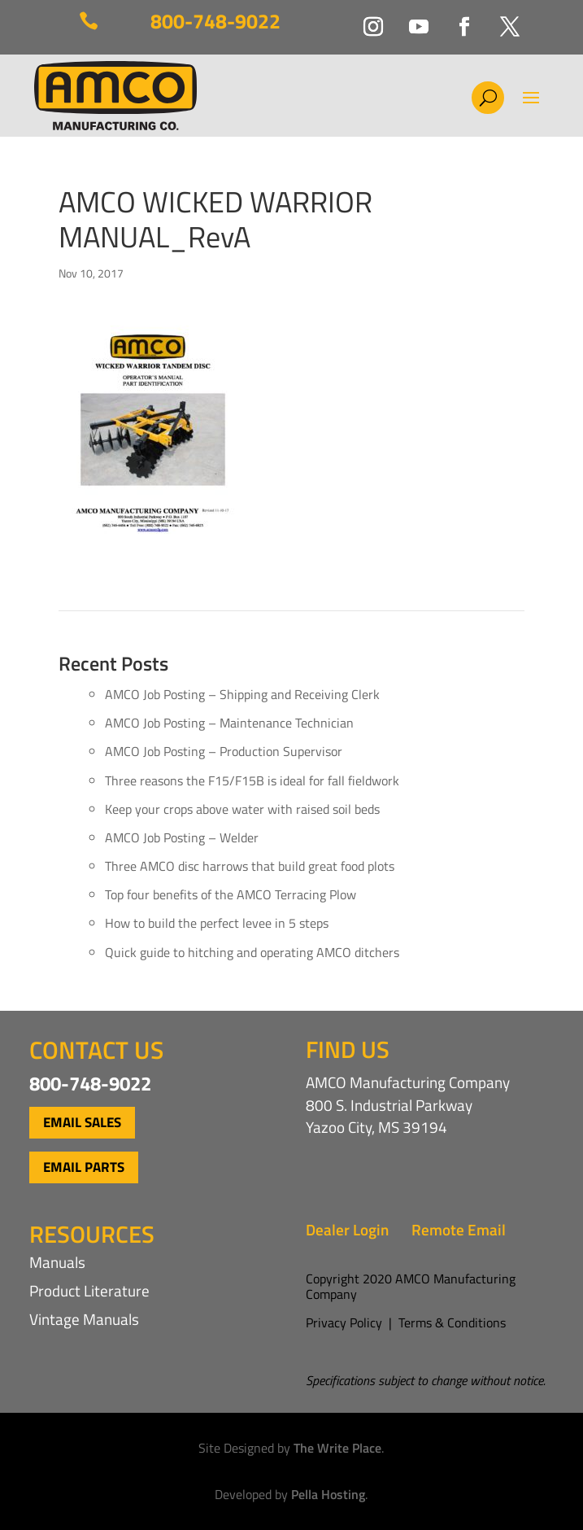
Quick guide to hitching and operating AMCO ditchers (252, 952)
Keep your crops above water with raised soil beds (242, 809)
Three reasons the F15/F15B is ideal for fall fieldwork (252, 780)
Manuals (57, 1262)
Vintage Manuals (84, 1319)
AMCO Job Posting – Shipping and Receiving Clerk (242, 694)
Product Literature (89, 1290)
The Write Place (337, 1448)
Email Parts (83, 1167)
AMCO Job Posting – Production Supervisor (223, 751)
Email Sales (82, 1122)
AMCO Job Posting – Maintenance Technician (229, 722)
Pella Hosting (328, 1494)
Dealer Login (347, 1229)
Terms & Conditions (452, 1322)
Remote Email (458, 1229)
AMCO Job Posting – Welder (182, 837)
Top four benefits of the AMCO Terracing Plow (230, 894)
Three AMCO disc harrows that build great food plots (249, 866)
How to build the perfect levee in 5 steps (216, 923)
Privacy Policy (344, 1322)
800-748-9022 (215, 21)
